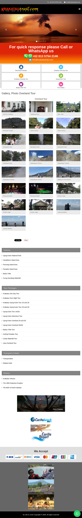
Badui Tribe (7, 273)
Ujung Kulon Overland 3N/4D (13, 325)
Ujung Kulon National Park (12, 255)
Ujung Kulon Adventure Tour (12, 316)
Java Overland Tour (9, 343)
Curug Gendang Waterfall (11, 278)
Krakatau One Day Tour (11, 293)
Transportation (8, 359)
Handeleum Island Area (11, 260)
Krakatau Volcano (9, 378)
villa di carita (29, 515)
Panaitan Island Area (10, 269)
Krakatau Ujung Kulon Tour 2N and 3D (16, 307)
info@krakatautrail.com (73, 2)
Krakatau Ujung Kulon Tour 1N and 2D (16, 302)
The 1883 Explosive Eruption (13, 383)
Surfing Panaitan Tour (10, 334)
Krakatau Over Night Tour (11, 298)
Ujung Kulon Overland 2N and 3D (14, 320)
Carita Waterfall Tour (10, 339)
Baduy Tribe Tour (9, 330)
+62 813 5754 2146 (45, 56)
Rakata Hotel (7, 363)
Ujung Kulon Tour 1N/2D (11, 311)
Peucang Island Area (10, 264)
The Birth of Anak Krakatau (12, 387)
